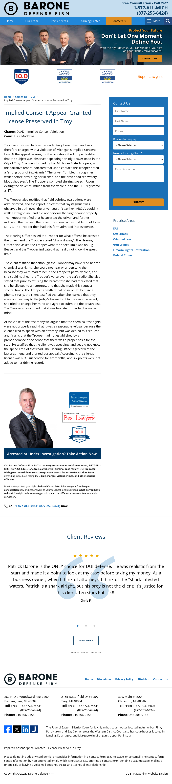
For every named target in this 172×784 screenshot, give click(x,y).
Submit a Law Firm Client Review (86, 652)
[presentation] (138, 190)
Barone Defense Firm (41, 773)
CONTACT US (149, 58)
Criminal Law (122, 239)
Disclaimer (104, 679)
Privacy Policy (124, 679)
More (156, 21)
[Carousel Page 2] (86, 626)
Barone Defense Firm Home (36, 8)
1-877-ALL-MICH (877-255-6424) (37, 506)
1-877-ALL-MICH (29, 708)
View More (86, 640)
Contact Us (119, 21)
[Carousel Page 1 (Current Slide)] (77, 626)
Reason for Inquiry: (125, 139)
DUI (115, 228)
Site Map (143, 679)
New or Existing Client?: (127, 153)
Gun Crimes (121, 244)
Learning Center (90, 21)
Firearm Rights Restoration (131, 250)
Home (10, 21)
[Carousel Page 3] (94, 626)
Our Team (31, 21)
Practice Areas (59, 21)
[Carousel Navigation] (86, 625)
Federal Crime (122, 255)
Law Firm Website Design (147, 773)
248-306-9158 (25, 715)
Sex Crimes (120, 234)
